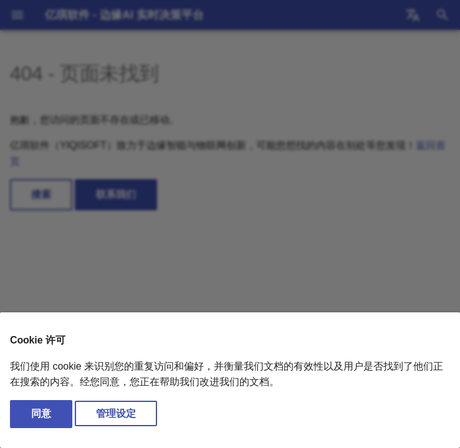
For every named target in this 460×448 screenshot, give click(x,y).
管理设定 (116, 413)
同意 (41, 413)
